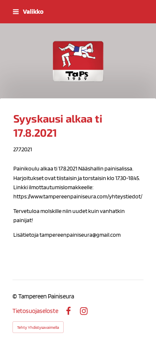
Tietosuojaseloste (35, 311)
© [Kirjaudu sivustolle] (15, 296)
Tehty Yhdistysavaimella (38, 327)
